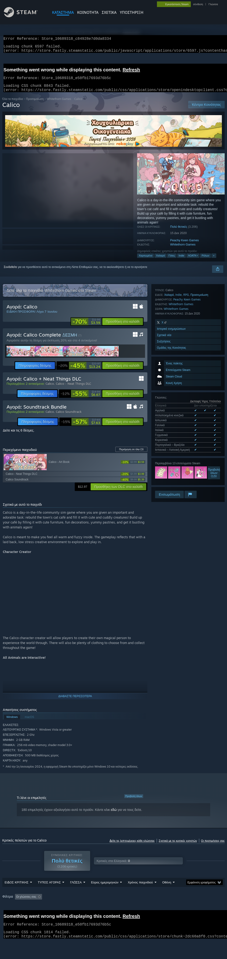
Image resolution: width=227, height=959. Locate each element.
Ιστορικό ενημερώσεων (171, 444)
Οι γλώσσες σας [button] (26, 902)
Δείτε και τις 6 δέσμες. (18, 436)
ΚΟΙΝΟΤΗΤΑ (88, 12)
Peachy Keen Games (184, 246)
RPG (186, 410)
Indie (181, 261)
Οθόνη (166, 888)
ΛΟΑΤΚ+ (193, 261)
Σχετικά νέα (164, 451)
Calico (50, 389)
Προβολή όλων (133, 801)
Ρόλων (205, 261)
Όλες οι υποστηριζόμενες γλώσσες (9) (178, 363)
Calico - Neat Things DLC (73, 389)
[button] (122, 327)
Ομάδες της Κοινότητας (171, 463)
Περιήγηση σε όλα (131, 455)
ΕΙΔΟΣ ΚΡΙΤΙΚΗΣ (16, 888)
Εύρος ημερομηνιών (105, 888)
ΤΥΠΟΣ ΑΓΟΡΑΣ (49, 888)
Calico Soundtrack (69, 417)
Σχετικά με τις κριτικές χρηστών (178, 846)
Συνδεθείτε (10, 272)
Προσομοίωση (35, 104)
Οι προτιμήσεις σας (213, 846)
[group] (113, 903)
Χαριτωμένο (145, 261)
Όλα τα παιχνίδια (12, 104)
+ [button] (213, 261)
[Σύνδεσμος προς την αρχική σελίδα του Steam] (24, 16)
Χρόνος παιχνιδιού (140, 888)
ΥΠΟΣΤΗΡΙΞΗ (131, 12)
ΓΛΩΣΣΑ (76, 888)
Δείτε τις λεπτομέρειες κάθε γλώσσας (132, 846)
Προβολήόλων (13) (214, 386)
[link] (86, 327)
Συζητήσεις (163, 457)
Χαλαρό (160, 261)
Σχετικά (109, 12)
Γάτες (172, 261)
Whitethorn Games (59, 104)
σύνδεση (198, 4)
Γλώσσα (213, 4)
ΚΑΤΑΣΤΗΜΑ (63, 12)
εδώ (114, 815)
